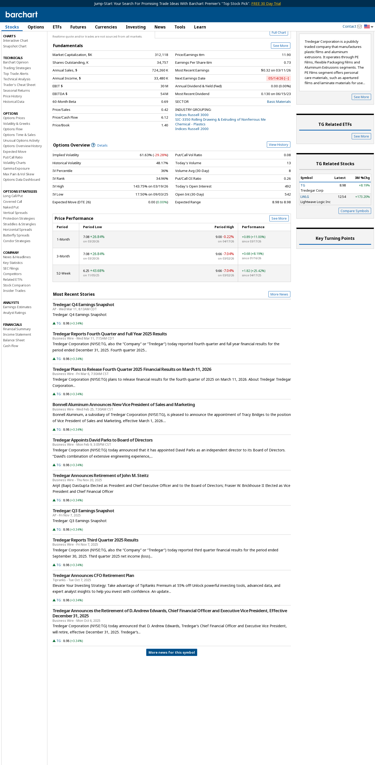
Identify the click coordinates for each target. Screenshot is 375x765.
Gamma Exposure (16, 190)
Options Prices (14, 140)
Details (99, 167)
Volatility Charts (14, 185)
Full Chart (279, 54)
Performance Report (18, 46)
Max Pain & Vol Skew (18, 196)
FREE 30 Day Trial (266, 3)
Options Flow (13, 151)
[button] (369, 27)
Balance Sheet (14, 362)
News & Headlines (17, 279)
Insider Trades (14, 313)
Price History (12, 118)
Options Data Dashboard (21, 201)
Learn (200, 27)
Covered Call (12, 223)
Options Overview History (22, 168)
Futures (78, 27)
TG (58, 345)
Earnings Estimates (17, 329)
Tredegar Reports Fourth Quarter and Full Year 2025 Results (110, 356)
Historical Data (13, 123)
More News (279, 316)
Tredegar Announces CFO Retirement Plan (93, 597)
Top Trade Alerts (15, 95)
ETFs (57, 27)
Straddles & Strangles (19, 246)
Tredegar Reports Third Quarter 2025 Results (95, 562)
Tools (179, 27)
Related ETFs (13, 301)
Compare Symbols (355, 233)
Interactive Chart (15, 62)
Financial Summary (17, 351)
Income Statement (17, 356)
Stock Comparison (17, 307)
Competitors (12, 296)
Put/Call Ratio (13, 179)
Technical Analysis (17, 101)
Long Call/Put (13, 218)
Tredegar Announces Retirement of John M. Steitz (101, 497)
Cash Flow (10, 367)
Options (36, 27)
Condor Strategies (17, 263)
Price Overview (15, 40)
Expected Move (14, 173)
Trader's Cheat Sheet (19, 107)
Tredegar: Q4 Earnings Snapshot (83, 326)
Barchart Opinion (15, 84)
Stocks (12, 27)
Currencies (106, 27)
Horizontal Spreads (17, 251)
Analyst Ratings (14, 334)
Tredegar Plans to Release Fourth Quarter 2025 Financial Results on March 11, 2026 (132, 391)
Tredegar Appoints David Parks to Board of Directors (102, 462)
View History (278, 166)
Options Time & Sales (19, 156)
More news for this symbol (172, 674)
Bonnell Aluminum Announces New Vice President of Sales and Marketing (124, 426)
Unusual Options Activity (21, 162)
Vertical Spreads (15, 235)
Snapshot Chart (14, 68)
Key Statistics (13, 284)
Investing (136, 27)
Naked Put (11, 229)
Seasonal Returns (16, 112)
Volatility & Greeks (16, 145)
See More (280, 68)
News (160, 27)
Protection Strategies (19, 240)
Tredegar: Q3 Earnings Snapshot (83, 533)
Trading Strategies (17, 90)
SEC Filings (11, 290)
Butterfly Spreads (16, 257)
